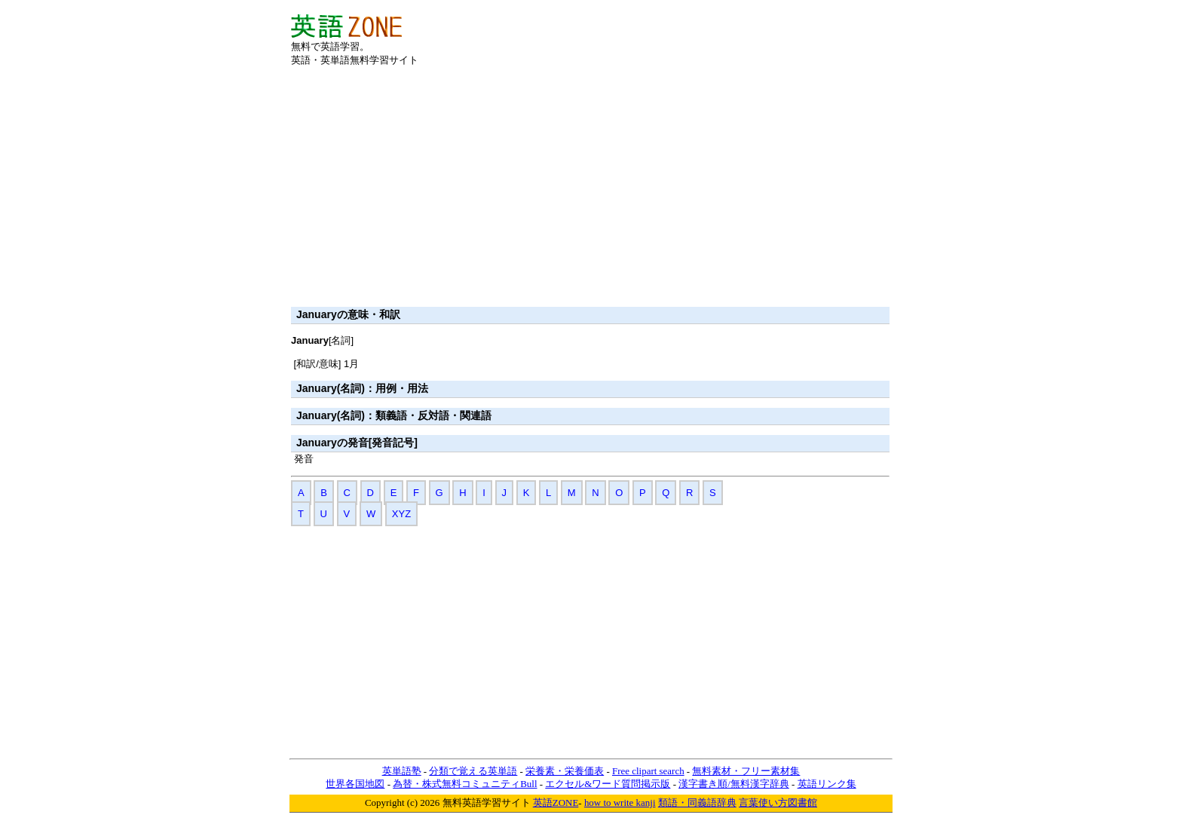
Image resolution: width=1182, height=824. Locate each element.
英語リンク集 (827, 783)
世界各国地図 (355, 783)
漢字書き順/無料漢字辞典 (733, 783)
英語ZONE (556, 802)
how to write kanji (620, 802)
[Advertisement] (714, 37)
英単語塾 (401, 771)
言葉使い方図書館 (778, 802)
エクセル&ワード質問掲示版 (607, 783)
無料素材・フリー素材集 (746, 771)
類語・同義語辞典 (697, 802)
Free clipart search (648, 771)
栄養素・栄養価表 (564, 771)
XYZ (401, 513)
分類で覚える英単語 (473, 771)
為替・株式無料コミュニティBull (465, 783)
